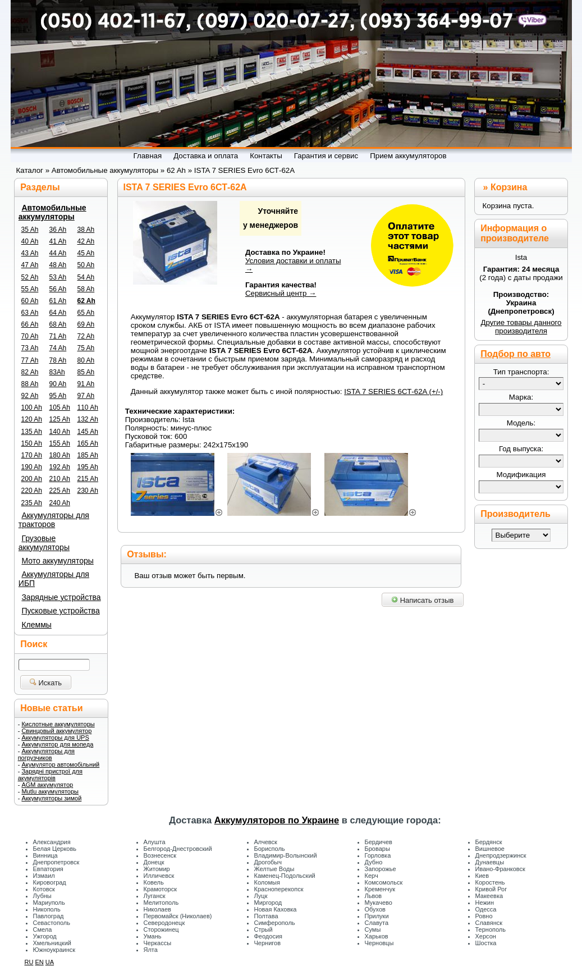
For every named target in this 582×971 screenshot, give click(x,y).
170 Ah (31, 455)
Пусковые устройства (60, 610)
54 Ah (86, 277)
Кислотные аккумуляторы (57, 724)
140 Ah (59, 432)
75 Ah (86, 348)
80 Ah (86, 360)
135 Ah (31, 432)
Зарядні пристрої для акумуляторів (50, 774)
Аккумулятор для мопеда (57, 744)
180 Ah (59, 455)
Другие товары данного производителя (520, 326)
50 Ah (86, 265)
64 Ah (58, 313)
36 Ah (58, 229)
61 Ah (58, 301)
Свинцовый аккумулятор (56, 730)
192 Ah (59, 467)
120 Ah (31, 419)
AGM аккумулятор (47, 784)
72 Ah (86, 336)
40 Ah (30, 241)
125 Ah (59, 419)
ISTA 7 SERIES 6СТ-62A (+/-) (393, 391)
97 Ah (86, 396)
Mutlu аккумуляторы (50, 791)
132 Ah (87, 419)
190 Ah (31, 467)
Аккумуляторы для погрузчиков (46, 754)
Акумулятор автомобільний (60, 764)
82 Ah (30, 372)
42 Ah (86, 241)
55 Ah (30, 289)
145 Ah (87, 432)
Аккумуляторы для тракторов (54, 520)
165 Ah (87, 443)
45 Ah (86, 253)
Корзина (509, 187)
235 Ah (31, 503)
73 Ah (30, 348)
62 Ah (86, 301)
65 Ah (86, 313)
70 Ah (30, 336)
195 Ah (87, 467)
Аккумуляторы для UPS (55, 737)
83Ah (57, 372)
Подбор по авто (515, 354)
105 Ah (59, 407)
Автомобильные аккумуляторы (52, 212)
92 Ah (30, 396)
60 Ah (30, 301)
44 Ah (58, 253)
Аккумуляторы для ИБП (54, 579)
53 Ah (58, 277)
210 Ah (59, 479)
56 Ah (58, 289)
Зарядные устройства (60, 597)
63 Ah (30, 313)
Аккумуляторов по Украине (276, 820)
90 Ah (58, 384)
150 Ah (31, 443)
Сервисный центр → (281, 293)
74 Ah (58, 348)
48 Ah (58, 265)
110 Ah (87, 407)
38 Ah (86, 229)
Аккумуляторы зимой (51, 798)
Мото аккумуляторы (57, 560)
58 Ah (86, 289)
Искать (46, 683)
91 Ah (86, 384)
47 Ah (30, 265)
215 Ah (87, 479)
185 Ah (87, 455)
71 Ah (58, 336)
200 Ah (31, 479)
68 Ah (58, 324)
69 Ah (86, 324)
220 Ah (31, 490)
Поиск (33, 644)
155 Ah (59, 443)
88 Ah (30, 384)
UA (49, 962)
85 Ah (86, 372)
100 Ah (31, 407)
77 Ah (30, 360)
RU (29, 962)
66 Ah (30, 324)
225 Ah (59, 490)
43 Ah (30, 253)
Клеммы (36, 624)
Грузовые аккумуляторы (44, 543)
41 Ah (58, 241)
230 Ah (87, 490)
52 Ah (30, 277)
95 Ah (58, 396)
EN (39, 962)
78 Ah (58, 360)
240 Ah (59, 503)
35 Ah (30, 229)
